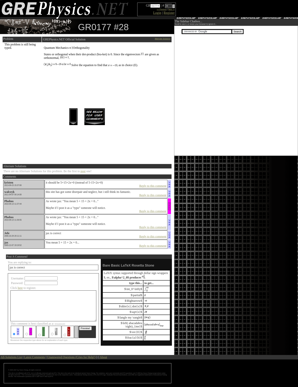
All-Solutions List (11, 357)
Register (169, 13)
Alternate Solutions (162, 39)
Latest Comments (34, 357)
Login (157, 13)
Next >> (171, 9)
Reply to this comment (152, 185)
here (20, 287)
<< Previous (162, 9)
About (103, 357)
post (83, 171)
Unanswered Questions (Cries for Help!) (71, 357)
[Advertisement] (220, 8)
